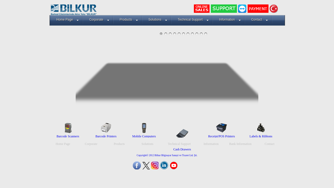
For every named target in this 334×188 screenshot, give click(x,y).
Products (129, 19)
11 (205, 34)
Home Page (67, 19)
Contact (259, 19)
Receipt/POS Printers (221, 136)
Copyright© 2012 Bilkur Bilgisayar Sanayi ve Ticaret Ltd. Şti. (167, 155)
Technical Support (193, 19)
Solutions (157, 19)
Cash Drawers (182, 149)
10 (201, 34)
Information (230, 19)
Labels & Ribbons (260, 136)
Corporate (99, 19)
